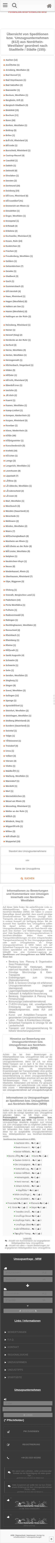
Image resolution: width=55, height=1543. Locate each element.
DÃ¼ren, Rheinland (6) (16, 196)
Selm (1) (9, 670)
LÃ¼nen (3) (10, 496)
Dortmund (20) (12, 185)
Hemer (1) (9, 330)
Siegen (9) (10, 685)
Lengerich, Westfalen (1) (17, 466)
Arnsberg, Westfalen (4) (16, 70)
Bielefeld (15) (11, 110)
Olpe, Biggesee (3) (14, 581)
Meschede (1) (11, 516)
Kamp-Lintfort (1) (13, 410)
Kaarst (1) (9, 400)
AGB (12, 1535)
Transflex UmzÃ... (28, 1212)
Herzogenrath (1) (13, 360)
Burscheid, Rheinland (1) (17, 150)
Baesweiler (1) (12, 90)
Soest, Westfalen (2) (15, 690)
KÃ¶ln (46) (10, 435)
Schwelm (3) (11, 660)
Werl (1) (8, 791)
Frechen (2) (10, 251)
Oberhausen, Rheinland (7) (18, 576)
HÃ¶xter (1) (10, 375)
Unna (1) (9, 751)
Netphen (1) (10, 556)
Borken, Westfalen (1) (15, 125)
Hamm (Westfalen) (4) (15, 311)
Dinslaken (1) (11, 175)
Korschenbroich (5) (14, 445)
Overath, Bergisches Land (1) (19, 595)
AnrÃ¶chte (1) (11, 65)
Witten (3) (9, 831)
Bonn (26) (9, 120)
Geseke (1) (10, 271)
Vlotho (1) (9, 766)
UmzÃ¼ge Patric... (27, 1220)
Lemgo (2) (10, 461)
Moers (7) (9, 531)
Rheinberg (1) (11, 640)
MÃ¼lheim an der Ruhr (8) (18, 546)
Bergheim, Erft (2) (13, 100)
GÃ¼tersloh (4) (12, 291)
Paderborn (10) (12, 600)
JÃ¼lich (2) (10, 395)
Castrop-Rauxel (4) (14, 155)
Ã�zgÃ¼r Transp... (28, 1234)
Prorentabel (17, 1203)
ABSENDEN (28, 1311)
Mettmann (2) (11, 521)
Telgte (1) (9, 736)
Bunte (40, 1156)
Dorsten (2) (10, 180)
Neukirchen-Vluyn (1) (15, 561)
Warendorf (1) (11, 781)
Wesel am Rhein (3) (14, 801)
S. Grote (18, 1207)
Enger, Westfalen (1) (15, 216)
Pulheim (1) (10, 610)
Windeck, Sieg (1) (13, 821)
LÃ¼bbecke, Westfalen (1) (18, 486)
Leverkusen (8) (12, 471)
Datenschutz (20, 1535)
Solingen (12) (11, 695)
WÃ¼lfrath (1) (11, 836)
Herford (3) (10, 345)
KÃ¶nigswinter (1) (13, 440)
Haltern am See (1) (14, 306)
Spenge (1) (10, 700)
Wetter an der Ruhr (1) (16, 811)
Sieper (39, 1207)
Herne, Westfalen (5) (15, 350)
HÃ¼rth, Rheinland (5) (16, 380)
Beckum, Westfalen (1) (16, 95)
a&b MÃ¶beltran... (28, 1229)
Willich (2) (10, 816)
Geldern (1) (10, 261)
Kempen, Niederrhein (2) (17, 415)
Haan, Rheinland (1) (14, 296)
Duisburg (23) (11, 191)
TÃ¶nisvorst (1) (12, 741)
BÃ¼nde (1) (10, 145)
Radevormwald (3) (14, 615)
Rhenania (39, 1203)
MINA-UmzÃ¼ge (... (28, 1195)
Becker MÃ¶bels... (28, 1152)
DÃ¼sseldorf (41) (13, 201)
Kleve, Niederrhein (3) (15, 430)
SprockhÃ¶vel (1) (13, 705)
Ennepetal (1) (11, 221)
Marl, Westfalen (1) (14, 501)
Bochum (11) (11, 115)
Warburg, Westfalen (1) (16, 776)
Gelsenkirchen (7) (13, 266)
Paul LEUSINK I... (28, 1199)
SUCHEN (27, 878)
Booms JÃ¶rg (19, 1156)
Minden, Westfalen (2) (15, 526)
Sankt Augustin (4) (14, 655)
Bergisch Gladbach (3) (16, 105)
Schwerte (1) (11, 665)
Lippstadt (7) (11, 476)
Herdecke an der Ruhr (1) (17, 340)
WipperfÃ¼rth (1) (13, 826)
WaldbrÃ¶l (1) (11, 771)
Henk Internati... (28, 1182)
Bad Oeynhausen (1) (15, 80)
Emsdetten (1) (12, 211)
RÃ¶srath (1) (11, 650)
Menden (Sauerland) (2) (16, 511)
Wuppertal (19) (12, 841)
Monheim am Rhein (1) (16, 541)
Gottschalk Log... (28, 1169)
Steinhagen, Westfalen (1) (17, 715)
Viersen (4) (10, 761)
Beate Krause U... (28, 1147)
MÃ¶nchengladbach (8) (16, 536)
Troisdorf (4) (11, 746)
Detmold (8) (10, 170)
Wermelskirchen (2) (14, 796)
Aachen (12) (11, 60)
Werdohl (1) (10, 786)
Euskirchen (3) (12, 246)
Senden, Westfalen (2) (15, 675)
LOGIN (27, 1415)
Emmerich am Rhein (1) (16, 206)
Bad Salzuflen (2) (13, 85)
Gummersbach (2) (13, 286)
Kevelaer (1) (11, 425)
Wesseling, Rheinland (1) (17, 806)
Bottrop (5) (10, 130)
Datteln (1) (10, 165)
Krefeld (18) (10, 450)
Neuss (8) (9, 566)
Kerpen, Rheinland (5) (15, 420)
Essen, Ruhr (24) (13, 241)
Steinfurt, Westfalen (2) (16, 710)
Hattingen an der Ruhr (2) (17, 316)
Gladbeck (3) (11, 276)
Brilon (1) (9, 135)
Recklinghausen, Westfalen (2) (20, 625)
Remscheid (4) (12, 630)
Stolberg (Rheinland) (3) (16, 720)
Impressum (31, 1535)
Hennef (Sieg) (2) (13, 335)
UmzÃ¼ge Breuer (28, 1216)
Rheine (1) (10, 645)
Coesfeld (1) (11, 160)
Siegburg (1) (11, 680)
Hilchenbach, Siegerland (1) (18, 365)
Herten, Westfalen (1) (15, 355)
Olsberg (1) (10, 590)
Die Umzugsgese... (28, 1165)
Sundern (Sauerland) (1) (16, 726)
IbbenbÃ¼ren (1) (13, 385)
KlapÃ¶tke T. (27, 1190)
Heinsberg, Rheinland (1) (17, 325)
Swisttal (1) (10, 731)
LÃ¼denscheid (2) (14, 491)
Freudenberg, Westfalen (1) (18, 256)
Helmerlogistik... (28, 1177)
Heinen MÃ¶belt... (28, 1173)
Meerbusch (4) (12, 506)
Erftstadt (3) (10, 226)
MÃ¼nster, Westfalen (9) (17, 551)
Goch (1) (9, 281)
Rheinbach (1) (12, 635)
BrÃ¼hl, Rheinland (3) (16, 140)
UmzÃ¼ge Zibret (27, 1225)
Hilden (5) (9, 370)
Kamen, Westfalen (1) (15, 405)
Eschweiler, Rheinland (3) (17, 236)
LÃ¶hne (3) (10, 481)
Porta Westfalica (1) (14, 605)
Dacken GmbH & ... (28, 1160)
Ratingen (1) (11, 620)
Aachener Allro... (27, 1143)
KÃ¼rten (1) (11, 456)
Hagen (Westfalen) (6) (15, 301)
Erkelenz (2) (10, 231)
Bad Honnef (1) (12, 75)
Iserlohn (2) (10, 390)
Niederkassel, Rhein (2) (16, 571)
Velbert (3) (10, 756)
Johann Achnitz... (28, 1186)
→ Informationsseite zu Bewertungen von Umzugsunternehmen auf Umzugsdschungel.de (27, 1088)
